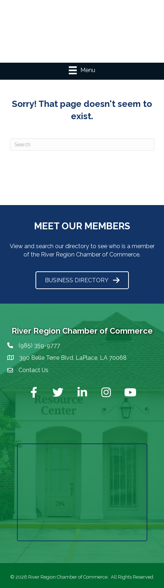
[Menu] (82, 70)
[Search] (82, 144)
